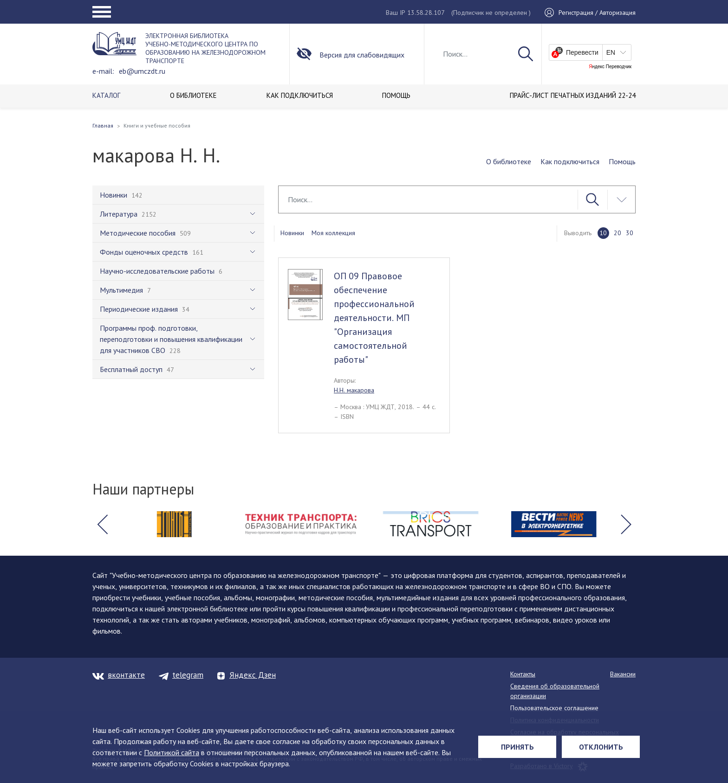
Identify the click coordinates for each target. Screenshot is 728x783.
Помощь (622, 161)
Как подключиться (569, 161)
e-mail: (103, 71)
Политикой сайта (171, 752)
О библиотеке (508, 161)
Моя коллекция (333, 233)
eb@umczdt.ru (142, 71)
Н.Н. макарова (354, 390)
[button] (102, 524)
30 (629, 233)
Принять (517, 746)
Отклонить (601, 746)
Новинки (292, 233)
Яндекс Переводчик (610, 66)
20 (617, 233)
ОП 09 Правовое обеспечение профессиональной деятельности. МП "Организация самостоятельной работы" (374, 318)
